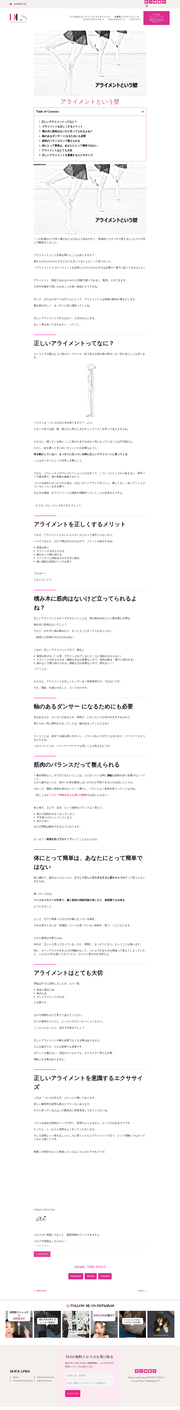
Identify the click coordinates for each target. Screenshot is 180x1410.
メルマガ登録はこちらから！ (50, 1245)
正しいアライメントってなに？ (59, 126)
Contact (135, 20)
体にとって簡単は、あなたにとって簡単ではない (70, 150)
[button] (167, 3)
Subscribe (74, 1396)
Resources (116, 20)
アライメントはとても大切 (57, 155)
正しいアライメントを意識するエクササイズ (67, 159)
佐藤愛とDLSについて (126, 17)
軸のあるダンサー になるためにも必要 (64, 140)
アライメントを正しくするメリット (62, 131)
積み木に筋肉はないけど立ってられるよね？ (67, 135)
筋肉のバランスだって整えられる (61, 145)
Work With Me (93, 20)
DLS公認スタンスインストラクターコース (90, 17)
